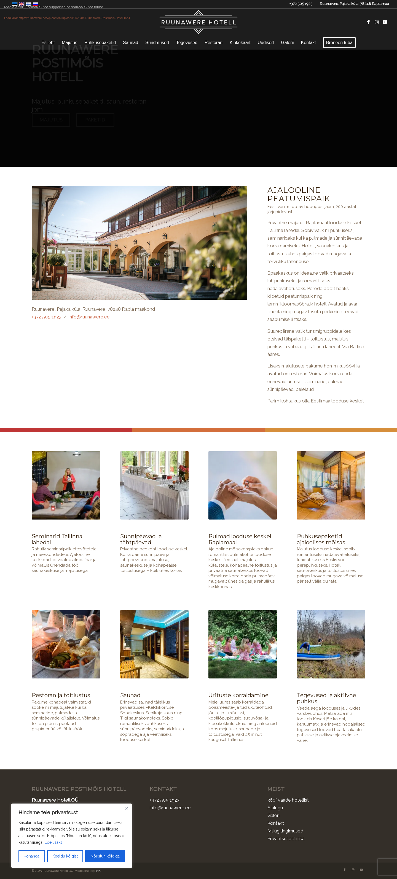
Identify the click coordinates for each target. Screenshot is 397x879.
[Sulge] (126, 808)
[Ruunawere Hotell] (198, 22)
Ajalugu (275, 807)
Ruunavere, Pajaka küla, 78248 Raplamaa (354, 4)
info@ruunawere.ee (89, 316)
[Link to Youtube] (385, 22)
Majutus (51, 125)
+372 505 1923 (300, 4)
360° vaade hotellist (288, 799)
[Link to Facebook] (368, 22)
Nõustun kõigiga (105, 856)
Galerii (273, 815)
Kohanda (31, 856)
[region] (71, 836)
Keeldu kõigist (65, 856)
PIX (98, 870)
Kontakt (275, 823)
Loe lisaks (53, 842)
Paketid (95, 125)
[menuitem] (48, 43)
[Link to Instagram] (376, 22)
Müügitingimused (285, 830)
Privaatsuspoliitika (286, 838)
